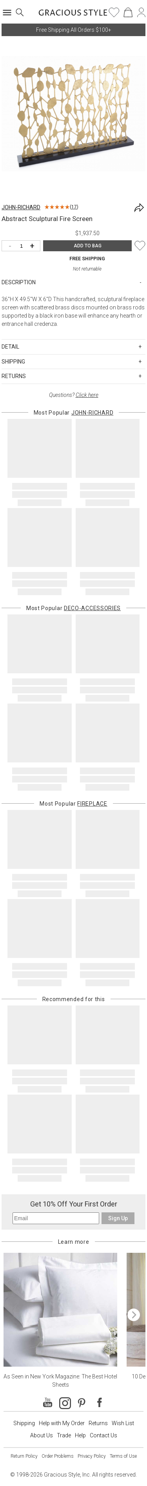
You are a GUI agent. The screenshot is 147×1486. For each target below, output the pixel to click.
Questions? (73, 395)
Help (80, 1435)
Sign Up (118, 1218)
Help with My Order (62, 1423)
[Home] (73, 15)
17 (74, 207)
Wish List (123, 1423)
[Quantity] (23, 246)
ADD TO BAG (88, 246)
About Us (41, 1435)
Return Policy (24, 1456)
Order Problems (58, 1456)
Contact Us (103, 1435)
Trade (64, 1435)
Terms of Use (123, 1456)
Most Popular (74, 412)
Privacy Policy (92, 1456)
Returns (98, 1423)
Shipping (24, 1423)
